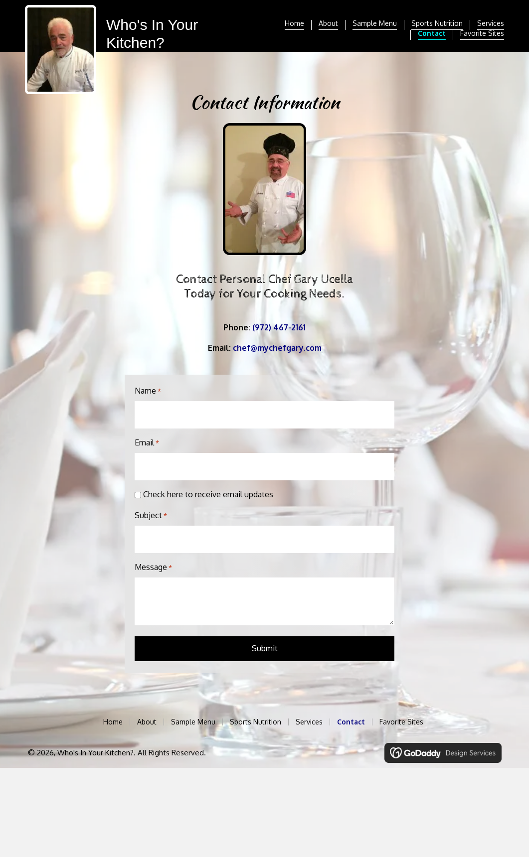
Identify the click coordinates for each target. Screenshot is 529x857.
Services (490, 23)
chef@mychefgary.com (277, 348)
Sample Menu (375, 23)
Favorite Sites (482, 33)
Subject (151, 510)
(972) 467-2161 (279, 327)
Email (147, 439)
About (328, 23)
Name (148, 391)
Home (294, 23)
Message (153, 559)
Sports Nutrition (437, 23)
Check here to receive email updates (208, 489)
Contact (432, 33)
